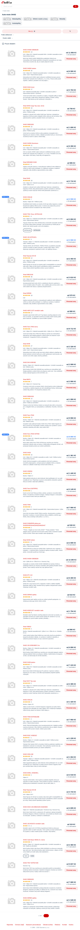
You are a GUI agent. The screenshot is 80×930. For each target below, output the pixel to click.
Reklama (57, 924)
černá (25, 856)
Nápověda (10, 924)
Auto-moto (6, 11)
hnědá (32, 856)
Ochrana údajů (19, 924)
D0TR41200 (37, 230)
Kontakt (64, 924)
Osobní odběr (7, 38)
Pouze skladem (10, 44)
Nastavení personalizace (33, 924)
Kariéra (71, 924)
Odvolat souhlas (48, 924)
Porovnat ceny (71, 59)
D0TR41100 (27, 230)
